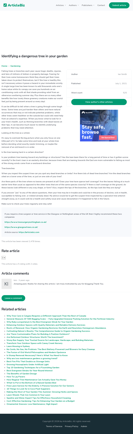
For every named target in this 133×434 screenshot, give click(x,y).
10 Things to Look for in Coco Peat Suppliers (28, 388)
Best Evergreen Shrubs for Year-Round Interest (30, 370)
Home (4, 66)
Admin (84, 426)
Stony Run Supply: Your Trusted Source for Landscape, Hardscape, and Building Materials (50, 340)
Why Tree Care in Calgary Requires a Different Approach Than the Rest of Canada (46, 316)
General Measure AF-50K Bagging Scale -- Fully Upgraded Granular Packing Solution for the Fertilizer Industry (60, 319)
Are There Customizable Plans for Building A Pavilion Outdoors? (38, 334)
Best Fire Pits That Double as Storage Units (28, 361)
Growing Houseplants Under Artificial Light (28, 364)
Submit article (119, 5)
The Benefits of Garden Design (22, 373)
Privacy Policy (71, 426)
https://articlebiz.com (29, 232)
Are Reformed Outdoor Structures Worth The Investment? (35, 337)
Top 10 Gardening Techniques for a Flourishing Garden (33, 367)
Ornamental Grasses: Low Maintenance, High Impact (32, 404)
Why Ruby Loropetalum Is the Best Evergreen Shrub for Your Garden (40, 322)
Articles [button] (60, 5)
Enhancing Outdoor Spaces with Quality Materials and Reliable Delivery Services (46, 325)
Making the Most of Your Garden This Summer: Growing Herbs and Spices (42, 392)
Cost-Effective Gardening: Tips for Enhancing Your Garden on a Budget (41, 401)
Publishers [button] (87, 5)
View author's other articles (99, 102)
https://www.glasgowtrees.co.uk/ (21, 227)
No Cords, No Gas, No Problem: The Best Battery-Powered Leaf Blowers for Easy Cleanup (51, 349)
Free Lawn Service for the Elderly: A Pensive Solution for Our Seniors (40, 385)
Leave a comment (13, 298)
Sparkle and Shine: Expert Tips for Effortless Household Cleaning (39, 398)
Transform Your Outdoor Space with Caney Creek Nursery (34, 343)
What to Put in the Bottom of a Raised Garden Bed (31, 382)
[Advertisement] (66, 34)
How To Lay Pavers (16, 376)
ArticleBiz (13, 5)
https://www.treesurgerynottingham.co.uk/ (26, 222)
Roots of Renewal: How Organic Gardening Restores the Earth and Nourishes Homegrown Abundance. (56, 328)
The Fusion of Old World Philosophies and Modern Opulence (36, 352)
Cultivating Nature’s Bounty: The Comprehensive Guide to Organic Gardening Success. (48, 331)
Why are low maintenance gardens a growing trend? (32, 358)
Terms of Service (54, 426)
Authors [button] (73, 5)
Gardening (15, 66)
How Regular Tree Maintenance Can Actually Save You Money (36, 379)
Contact (101, 5)
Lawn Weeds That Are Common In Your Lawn (28, 395)
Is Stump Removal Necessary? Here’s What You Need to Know (37, 355)
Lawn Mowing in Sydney (18, 346)
